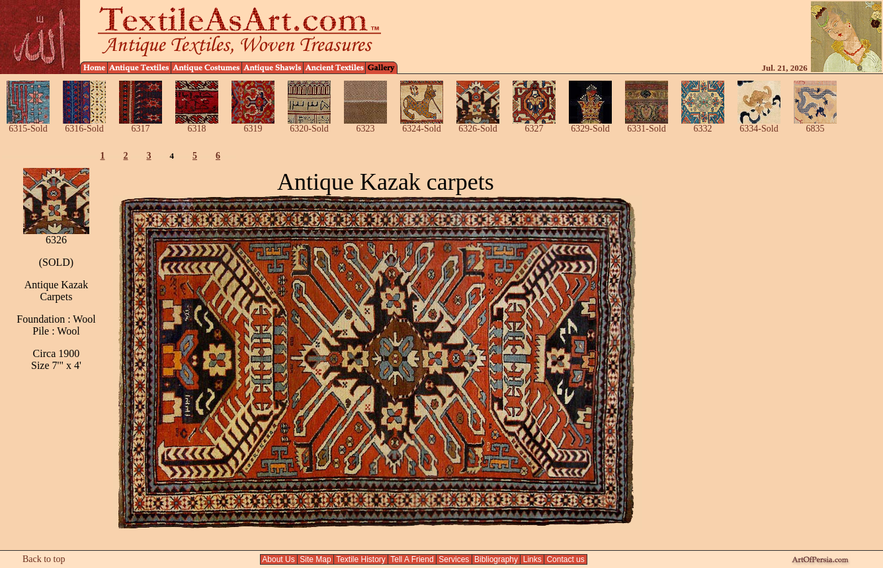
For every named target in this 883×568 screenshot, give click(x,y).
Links (532, 559)
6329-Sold (590, 125)
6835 (815, 125)
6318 (196, 125)
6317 (140, 125)
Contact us (565, 559)
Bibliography (496, 559)
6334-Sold (758, 125)
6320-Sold (309, 125)
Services (454, 559)
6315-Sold (28, 125)
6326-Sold (477, 125)
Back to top (43, 559)
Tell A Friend (412, 559)
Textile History (361, 559)
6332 (702, 125)
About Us (279, 559)
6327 (534, 125)
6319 (252, 125)
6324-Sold (421, 125)
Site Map (315, 559)
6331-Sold (646, 125)
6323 (365, 125)
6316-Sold (84, 125)
